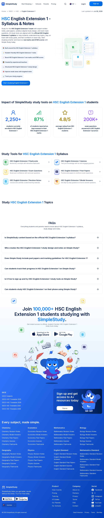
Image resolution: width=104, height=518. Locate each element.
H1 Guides (55, 499)
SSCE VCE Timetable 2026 (11, 409)
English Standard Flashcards (64, 469)
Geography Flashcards (10, 467)
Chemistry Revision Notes (11, 431)
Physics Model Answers (36, 457)
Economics (32, 428)
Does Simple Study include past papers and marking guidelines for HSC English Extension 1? (52, 258)
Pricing (53, 4)
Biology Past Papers (87, 438)
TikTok (96, 499)
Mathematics (59, 428)
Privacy (75, 496)
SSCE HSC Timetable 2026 (11, 402)
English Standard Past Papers (64, 462)
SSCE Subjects (7, 396)
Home (4, 11)
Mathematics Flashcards (62, 444)
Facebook (97, 490)
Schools (38, 4)
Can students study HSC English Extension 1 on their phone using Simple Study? (52, 289)
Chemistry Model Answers (11, 435)
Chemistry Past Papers (10, 438)
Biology (83, 428)
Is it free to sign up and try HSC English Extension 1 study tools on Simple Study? (52, 278)
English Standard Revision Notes (65, 454)
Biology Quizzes (85, 441)
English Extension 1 (28, 11)
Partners (76, 493)
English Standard (61, 450)
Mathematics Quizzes (61, 441)
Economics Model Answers (37, 435)
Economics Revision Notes (37, 431)
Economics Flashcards (36, 444)
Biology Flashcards (86, 444)
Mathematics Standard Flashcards (88, 474)
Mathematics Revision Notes (64, 431)
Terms (75, 499)
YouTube (96, 503)
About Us (76, 490)
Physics (31, 450)
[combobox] (73, 4)
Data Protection (78, 512)
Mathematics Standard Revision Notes (91, 455)
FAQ (74, 503)
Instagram (97, 496)
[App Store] (8, 499)
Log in (83, 4)
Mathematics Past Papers (63, 438)
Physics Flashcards (35, 467)
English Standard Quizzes (63, 466)
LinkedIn (96, 506)
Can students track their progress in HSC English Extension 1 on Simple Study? (52, 268)
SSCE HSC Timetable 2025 (11, 399)
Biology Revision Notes (88, 431)
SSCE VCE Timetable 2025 (11, 406)
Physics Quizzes (33, 463)
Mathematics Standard (89, 450)
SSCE (11, 11)
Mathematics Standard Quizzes (91, 470)
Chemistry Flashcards (9, 444)
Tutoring (55, 496)
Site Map (99, 512)
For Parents (56, 503)
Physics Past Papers (35, 460)
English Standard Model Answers (62, 458)
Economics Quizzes (35, 441)
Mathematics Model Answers (64, 435)
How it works (57, 490)
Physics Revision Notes (36, 454)
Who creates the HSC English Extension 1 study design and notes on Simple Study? (52, 247)
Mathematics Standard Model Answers (90, 460)
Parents (46, 4)
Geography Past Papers (10, 460)
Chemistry (6, 428)
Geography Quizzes (9, 463)
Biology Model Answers (88, 435)
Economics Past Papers (36, 438)
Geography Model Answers (12, 457)
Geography (6, 450)
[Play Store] (21, 499)
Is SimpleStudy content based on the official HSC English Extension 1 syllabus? (52, 237)
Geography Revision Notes (11, 454)
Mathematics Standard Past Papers (89, 466)
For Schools (56, 506)
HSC (17, 11)
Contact (75, 506)
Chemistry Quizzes (8, 441)
